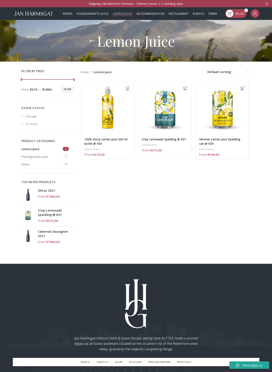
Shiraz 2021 (46, 194)
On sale (31, 120)
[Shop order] (228, 76)
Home (85, 76)
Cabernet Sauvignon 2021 (53, 237)
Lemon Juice (30, 153)
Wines (25, 168)
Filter (67, 93)
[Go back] (92, 45)
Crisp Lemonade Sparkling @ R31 (50, 216)
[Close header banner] (267, 3)
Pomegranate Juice (34, 161)
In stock (31, 128)
